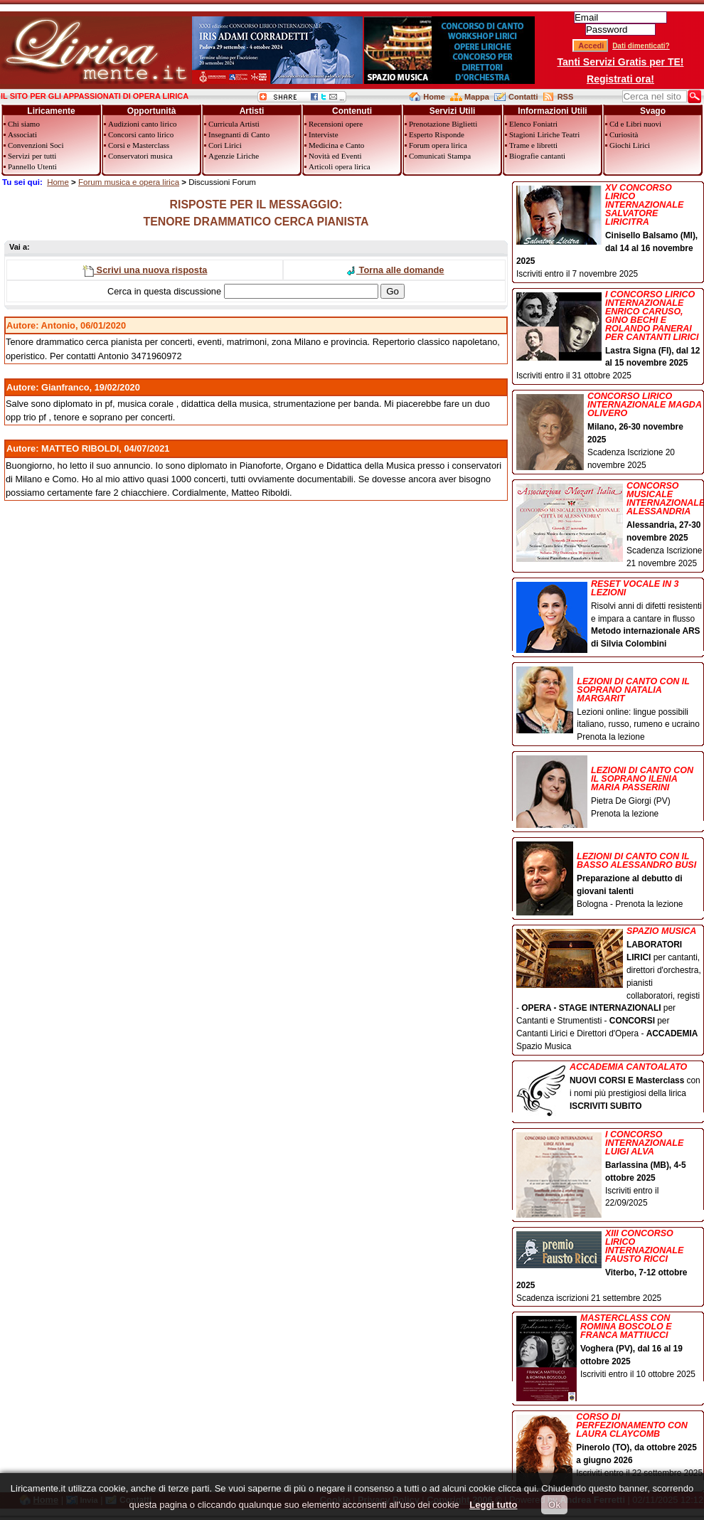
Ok (554, 1504)
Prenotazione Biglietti (443, 123)
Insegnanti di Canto (239, 134)
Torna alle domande (394, 270)
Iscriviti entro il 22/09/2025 (609, 1170)
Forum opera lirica (438, 145)
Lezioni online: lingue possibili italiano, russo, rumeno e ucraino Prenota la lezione (609, 704)
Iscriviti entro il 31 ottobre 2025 (609, 335)
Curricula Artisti (234, 123)
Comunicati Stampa (440, 156)
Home (434, 96)
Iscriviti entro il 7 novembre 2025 (609, 231)
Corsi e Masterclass (138, 145)
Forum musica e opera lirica (128, 182)
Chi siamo (24, 123)
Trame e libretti (533, 145)
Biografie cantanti (537, 156)
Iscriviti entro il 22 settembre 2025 (609, 1446)
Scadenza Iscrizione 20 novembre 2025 (609, 431)
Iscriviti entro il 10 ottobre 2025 (609, 1347)
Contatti (523, 96)
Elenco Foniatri (533, 123)
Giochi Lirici (629, 145)
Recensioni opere (336, 123)
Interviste (323, 134)
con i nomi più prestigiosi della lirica (609, 1088)
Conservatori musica (140, 156)
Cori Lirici (225, 145)
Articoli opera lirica (339, 166)
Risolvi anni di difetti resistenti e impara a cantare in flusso (609, 615)
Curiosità (623, 134)
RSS (566, 96)
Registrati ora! (620, 79)
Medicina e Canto (336, 145)
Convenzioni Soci (36, 145)
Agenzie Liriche (233, 156)
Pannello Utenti (32, 166)
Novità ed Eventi (335, 156)
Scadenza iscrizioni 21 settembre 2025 (609, 1266)
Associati (22, 134)
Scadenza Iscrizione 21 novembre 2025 (609, 525)
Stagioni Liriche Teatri (544, 134)
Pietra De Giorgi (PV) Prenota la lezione (609, 788)
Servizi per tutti (32, 156)
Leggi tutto (493, 1504)
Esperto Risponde (436, 134)
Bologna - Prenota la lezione (609, 875)
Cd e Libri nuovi (635, 123)
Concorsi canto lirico (141, 134)
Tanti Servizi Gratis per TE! (621, 62)
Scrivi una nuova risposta (144, 270)
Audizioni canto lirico (142, 123)
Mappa (476, 96)
